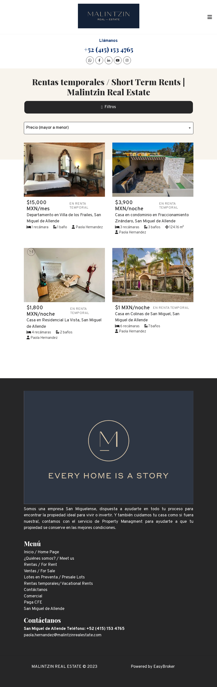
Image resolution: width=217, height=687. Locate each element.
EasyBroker (164, 667)
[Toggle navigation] (209, 17)
